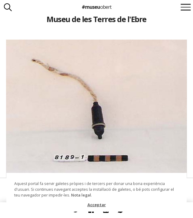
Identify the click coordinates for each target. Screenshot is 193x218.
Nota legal (81, 195)
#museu (96, 7)
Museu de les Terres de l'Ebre (96, 19)
